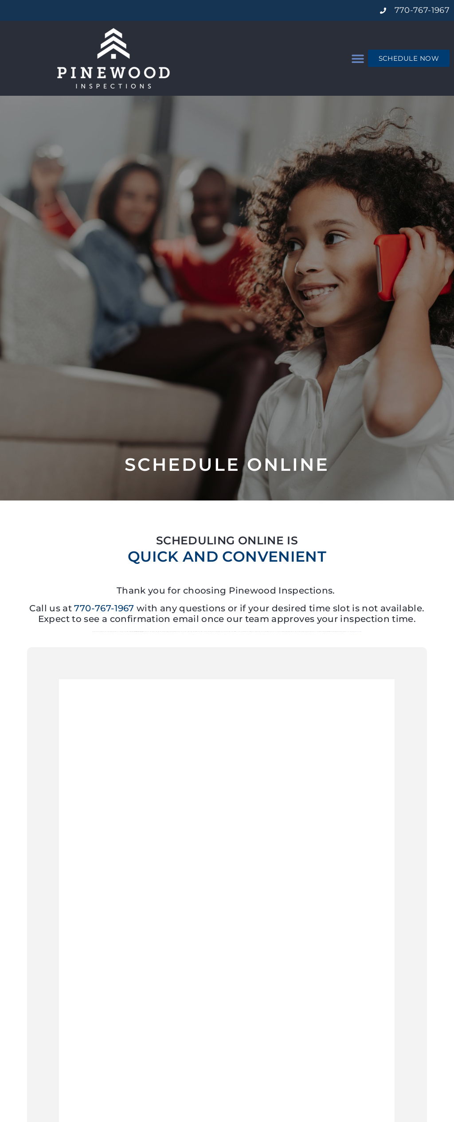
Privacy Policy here (357, 631)
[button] (358, 58)
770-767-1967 (104, 608)
